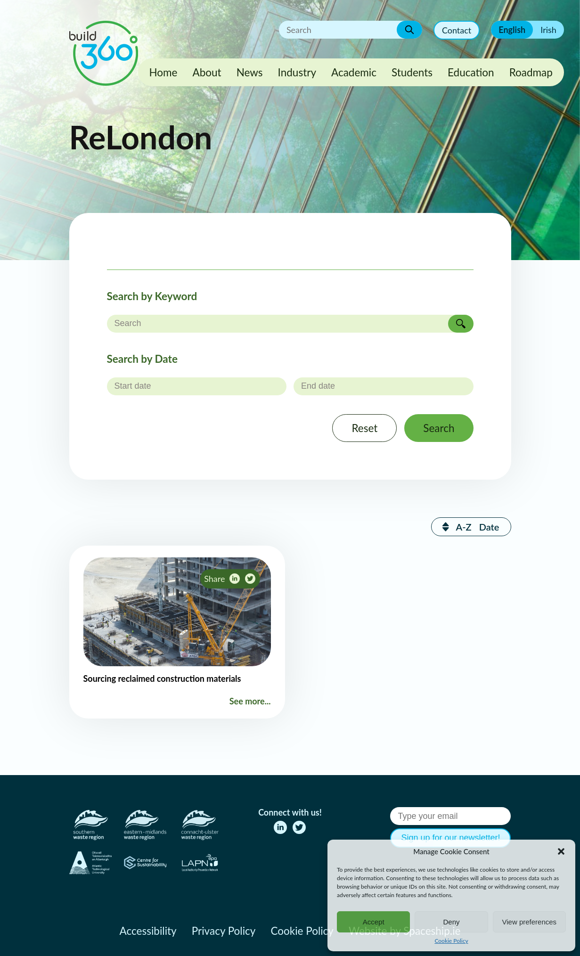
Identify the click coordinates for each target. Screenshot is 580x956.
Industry (297, 72)
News (250, 72)
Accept (373, 922)
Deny (451, 922)
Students (412, 72)
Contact (456, 30)
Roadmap (531, 72)
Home (163, 72)
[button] (561, 851)
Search (438, 428)
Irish (548, 30)
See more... (250, 701)
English (511, 30)
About (206, 72)
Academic (353, 72)
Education (471, 72)
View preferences (529, 922)
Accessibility (148, 930)
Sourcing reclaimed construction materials (162, 678)
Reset (364, 428)
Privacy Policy (224, 930)
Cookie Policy (451, 940)
